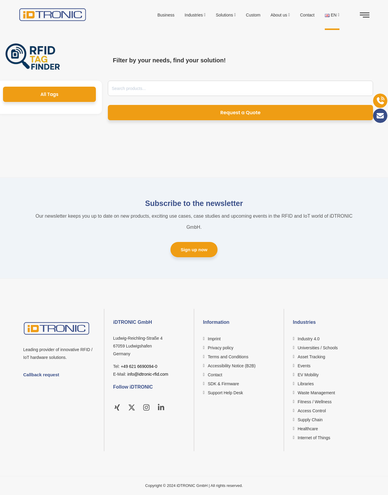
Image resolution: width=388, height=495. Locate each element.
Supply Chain (310, 419)
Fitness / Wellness (315, 401)
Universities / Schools (318, 347)
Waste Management (316, 392)
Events (304, 365)
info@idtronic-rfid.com (147, 374)
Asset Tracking (311, 356)
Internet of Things (314, 437)
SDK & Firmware (223, 383)
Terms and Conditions (228, 356)
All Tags (49, 94)
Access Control (312, 410)
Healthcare (308, 428)
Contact (215, 374)
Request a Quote (240, 112)
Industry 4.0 (309, 338)
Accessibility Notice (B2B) (232, 365)
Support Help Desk (225, 392)
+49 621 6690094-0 (139, 366)
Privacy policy (221, 347)
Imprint (214, 338)
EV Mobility (308, 374)
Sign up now (194, 249)
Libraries (306, 383)
